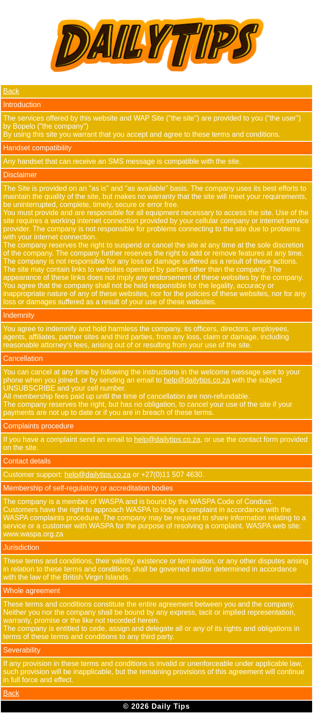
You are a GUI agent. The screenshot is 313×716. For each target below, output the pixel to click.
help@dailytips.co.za (197, 380)
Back (11, 91)
